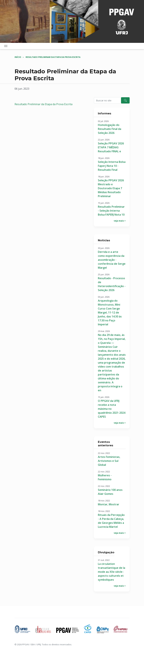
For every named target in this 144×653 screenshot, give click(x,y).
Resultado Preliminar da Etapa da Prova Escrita (53, 57)
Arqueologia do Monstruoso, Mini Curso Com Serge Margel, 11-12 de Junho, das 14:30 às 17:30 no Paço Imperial (110, 312)
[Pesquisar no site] (107, 100)
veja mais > (120, 220)
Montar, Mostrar (108, 504)
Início (18, 57)
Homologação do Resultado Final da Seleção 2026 (109, 129)
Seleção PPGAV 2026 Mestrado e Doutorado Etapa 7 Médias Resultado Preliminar (111, 188)
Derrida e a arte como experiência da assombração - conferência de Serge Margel (111, 259)
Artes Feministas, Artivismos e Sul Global (109, 461)
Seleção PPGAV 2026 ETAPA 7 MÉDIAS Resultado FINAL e (111, 147)
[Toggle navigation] (6, 46)
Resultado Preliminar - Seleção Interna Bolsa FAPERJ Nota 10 (111, 210)
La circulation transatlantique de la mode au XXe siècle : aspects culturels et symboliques (111, 571)
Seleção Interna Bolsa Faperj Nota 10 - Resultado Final (111, 166)
